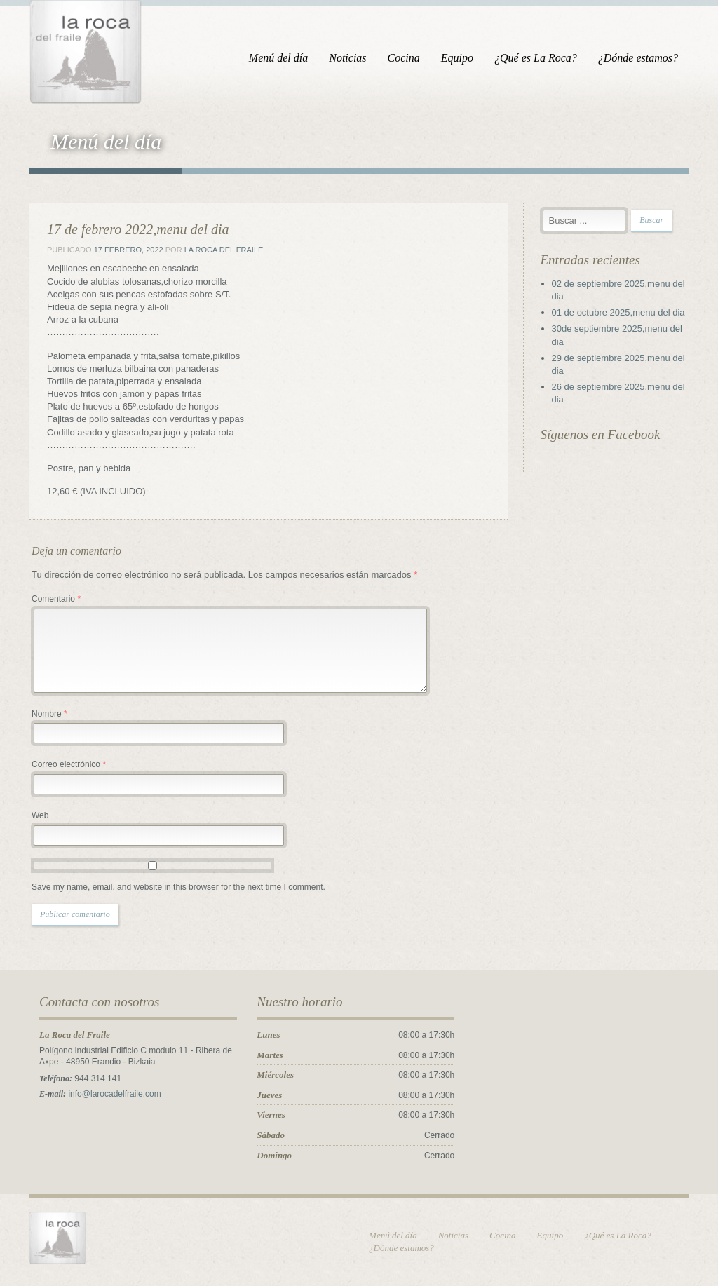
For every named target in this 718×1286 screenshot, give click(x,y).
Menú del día (278, 58)
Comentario (56, 599)
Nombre (49, 714)
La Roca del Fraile (224, 249)
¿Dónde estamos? (638, 58)
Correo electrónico (69, 764)
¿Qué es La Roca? (535, 58)
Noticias (347, 58)
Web (40, 815)
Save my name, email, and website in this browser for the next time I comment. (178, 887)
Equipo (457, 58)
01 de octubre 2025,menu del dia (618, 312)
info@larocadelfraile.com (114, 1094)
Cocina (404, 58)
